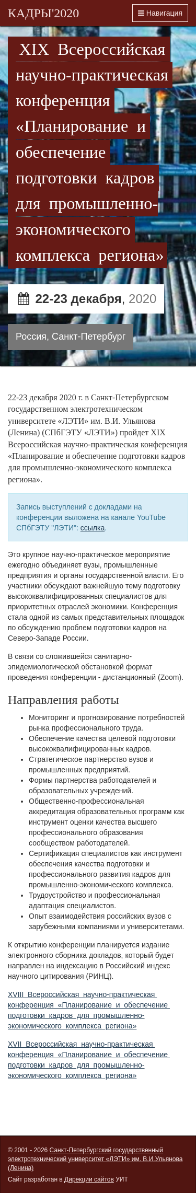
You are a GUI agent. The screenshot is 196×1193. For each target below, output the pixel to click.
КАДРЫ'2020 (43, 13)
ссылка (92, 528)
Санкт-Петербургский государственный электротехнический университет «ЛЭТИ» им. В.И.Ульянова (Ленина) (95, 1159)
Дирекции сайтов (89, 1179)
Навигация (160, 13)
